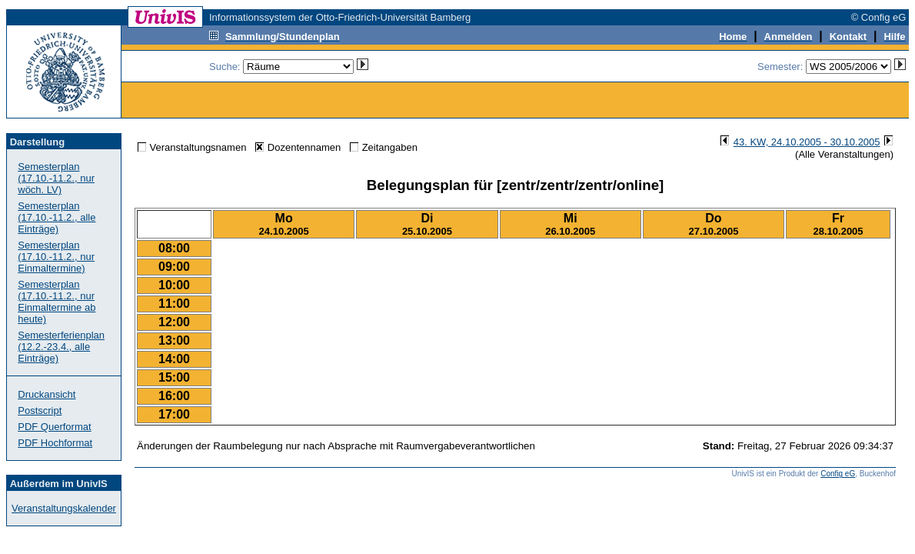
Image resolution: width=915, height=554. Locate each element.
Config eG (837, 473)
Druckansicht (46, 394)
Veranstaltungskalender (64, 508)
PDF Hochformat (55, 443)
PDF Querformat (54, 426)
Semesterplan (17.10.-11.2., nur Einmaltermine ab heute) (56, 302)
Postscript (40, 410)
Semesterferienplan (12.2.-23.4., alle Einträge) (61, 346)
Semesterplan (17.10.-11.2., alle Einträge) (56, 217)
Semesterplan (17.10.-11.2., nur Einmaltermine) (56, 256)
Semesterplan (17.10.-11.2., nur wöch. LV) (56, 178)
